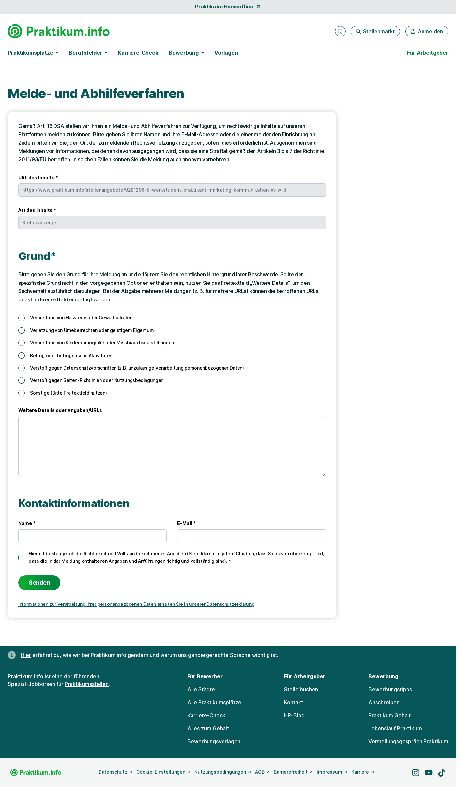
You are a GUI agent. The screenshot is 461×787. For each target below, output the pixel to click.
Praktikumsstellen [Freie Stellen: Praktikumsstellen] (87, 684)
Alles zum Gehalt (208, 728)
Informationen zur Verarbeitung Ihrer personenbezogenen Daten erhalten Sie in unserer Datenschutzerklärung (136, 604)
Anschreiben (384, 702)
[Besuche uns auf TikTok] (442, 773)
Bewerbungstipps (390, 689)
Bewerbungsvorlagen (213, 741)
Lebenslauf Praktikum (395, 728)
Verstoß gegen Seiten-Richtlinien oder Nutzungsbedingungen (96, 380)
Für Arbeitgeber (427, 53)
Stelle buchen (301, 689)
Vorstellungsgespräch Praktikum (408, 741)
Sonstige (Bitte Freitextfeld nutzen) (68, 393)
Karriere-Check (138, 53)
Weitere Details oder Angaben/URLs (60, 410)
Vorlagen (226, 53)
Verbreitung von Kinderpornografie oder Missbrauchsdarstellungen (102, 342)
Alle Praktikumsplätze (214, 702)
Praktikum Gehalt (389, 715)
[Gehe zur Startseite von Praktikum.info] (59, 31)
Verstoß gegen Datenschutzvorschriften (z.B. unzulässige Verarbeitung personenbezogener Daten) (137, 368)
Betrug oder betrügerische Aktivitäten (71, 355)
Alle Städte (201, 689)
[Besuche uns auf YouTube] (429, 773)
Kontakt (293, 702)
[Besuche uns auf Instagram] (416, 773)
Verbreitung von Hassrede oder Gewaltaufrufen (81, 317)
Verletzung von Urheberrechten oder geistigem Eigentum (92, 330)
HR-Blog (294, 715)
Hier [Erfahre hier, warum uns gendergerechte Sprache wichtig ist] (26, 655)
